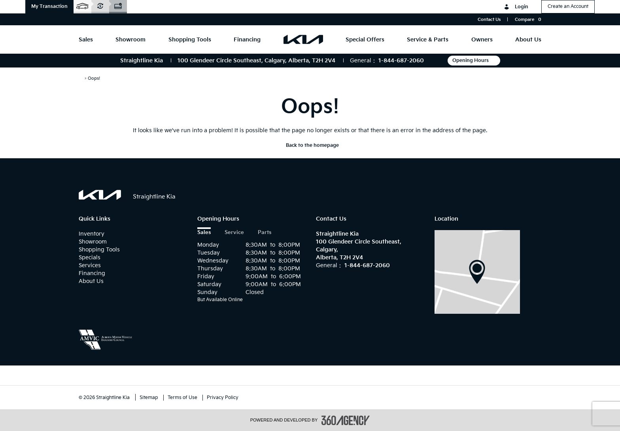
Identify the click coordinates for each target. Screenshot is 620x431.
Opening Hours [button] (473, 61)
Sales (204, 232)
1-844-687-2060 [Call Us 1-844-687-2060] (401, 60)
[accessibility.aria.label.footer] (345, 420)
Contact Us (489, 19)
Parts (264, 232)
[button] (49, 6)
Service (234, 232)
